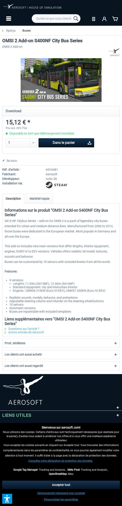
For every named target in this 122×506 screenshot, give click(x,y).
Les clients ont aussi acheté (23, 354)
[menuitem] (8, 18)
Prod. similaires (15, 343)
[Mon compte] (104, 18)
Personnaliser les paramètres (61, 499)
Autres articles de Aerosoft (24, 332)
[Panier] (115, 18)
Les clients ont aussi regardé (24, 366)
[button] (7, 499)
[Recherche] (75, 18)
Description (13, 198)
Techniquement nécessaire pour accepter (61, 493)
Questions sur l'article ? (22, 329)
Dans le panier (72, 142)
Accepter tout (61, 485)
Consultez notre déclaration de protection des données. (60, 460)
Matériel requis (39, 198)
